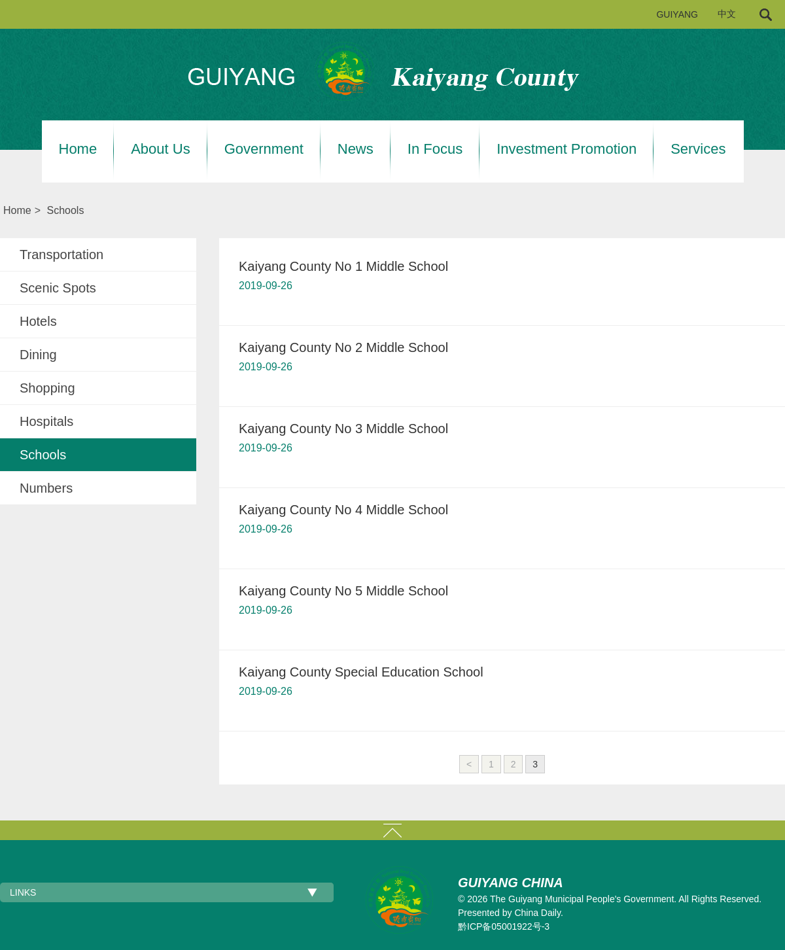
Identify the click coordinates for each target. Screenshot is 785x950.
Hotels (38, 321)
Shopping (47, 388)
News (356, 149)
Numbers (46, 488)
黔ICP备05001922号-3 (504, 926)
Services (698, 149)
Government (264, 149)
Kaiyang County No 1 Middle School (343, 266)
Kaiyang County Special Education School (361, 672)
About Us (160, 149)
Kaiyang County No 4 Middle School (343, 509)
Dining (38, 354)
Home (78, 149)
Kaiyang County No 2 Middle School (343, 347)
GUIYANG (677, 14)
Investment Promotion (567, 149)
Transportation (61, 254)
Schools (65, 210)
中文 (727, 14)
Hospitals (46, 421)
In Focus (435, 149)
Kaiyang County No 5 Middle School (343, 591)
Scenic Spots (58, 288)
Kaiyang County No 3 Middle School (343, 428)
